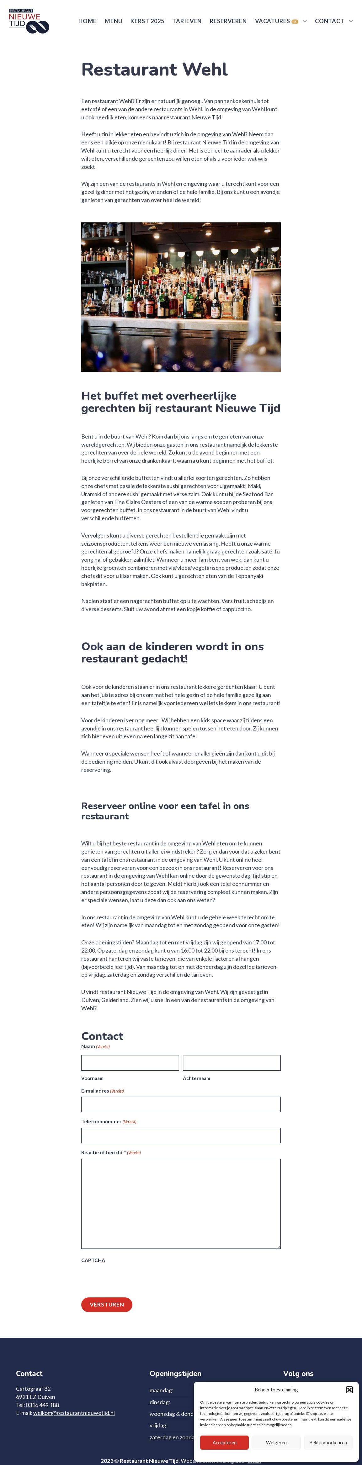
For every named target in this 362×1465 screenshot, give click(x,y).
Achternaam (196, 1078)
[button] (349, 1390)
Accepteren (225, 1442)
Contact (329, 21)
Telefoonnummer (108, 1121)
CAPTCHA (93, 1260)
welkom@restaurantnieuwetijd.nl (74, 1413)
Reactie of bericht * (111, 1152)
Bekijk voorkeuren (328, 1442)
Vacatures (276, 21)
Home (87, 21)
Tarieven (187, 21)
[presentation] (129, 1278)
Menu (114, 21)
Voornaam (92, 1078)
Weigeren (276, 1442)
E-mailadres (102, 1091)
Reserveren (228, 21)
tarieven (201, 974)
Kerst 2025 (147, 21)
